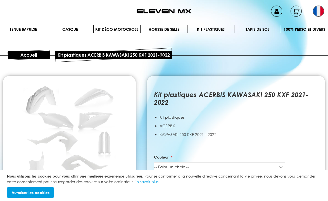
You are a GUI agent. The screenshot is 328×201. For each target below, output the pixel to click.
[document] (164, 186)
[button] (318, 11)
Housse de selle (164, 29)
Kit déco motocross (117, 29)
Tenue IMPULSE (23, 29)
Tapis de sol (257, 29)
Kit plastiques (211, 29)
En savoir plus (146, 182)
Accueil (28, 55)
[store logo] (164, 11)
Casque (70, 29)
